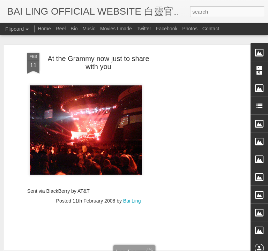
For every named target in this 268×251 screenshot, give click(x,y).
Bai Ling (132, 157)
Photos (190, 28)
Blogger (177, 246)
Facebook (166, 28)
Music (88, 28)
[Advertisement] (208, 119)
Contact (210, 28)
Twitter (144, 28)
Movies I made (116, 28)
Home (44, 28)
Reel (61, 28)
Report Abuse (197, 246)
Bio (73, 28)
